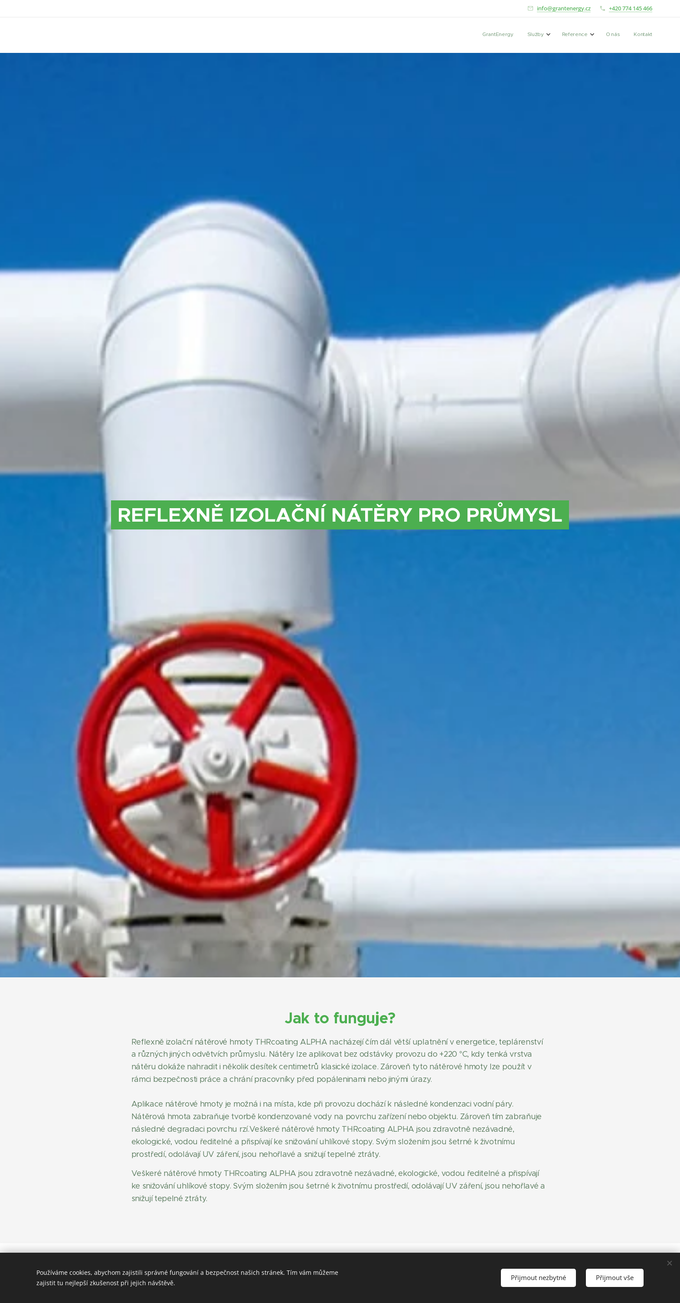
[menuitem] (590, 35)
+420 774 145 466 (630, 8)
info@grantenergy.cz (564, 8)
